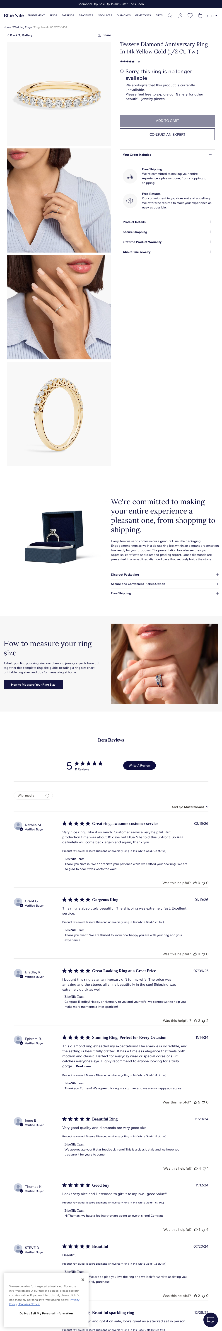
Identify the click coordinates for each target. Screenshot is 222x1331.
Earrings (68, 15)
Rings (53, 15)
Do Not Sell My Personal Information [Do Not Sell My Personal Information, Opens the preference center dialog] (46, 1313)
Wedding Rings (22, 27)
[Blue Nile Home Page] (14, 16)
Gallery (182, 94)
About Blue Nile (101, 1322)
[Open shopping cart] (200, 15)
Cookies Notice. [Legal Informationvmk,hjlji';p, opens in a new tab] (29, 1304)
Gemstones (143, 15)
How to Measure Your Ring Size (33, 685)
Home (7, 27)
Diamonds (124, 15)
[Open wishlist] (190, 15)
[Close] (83, 1280)
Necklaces (105, 15)
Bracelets (86, 15)
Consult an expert (168, 134)
